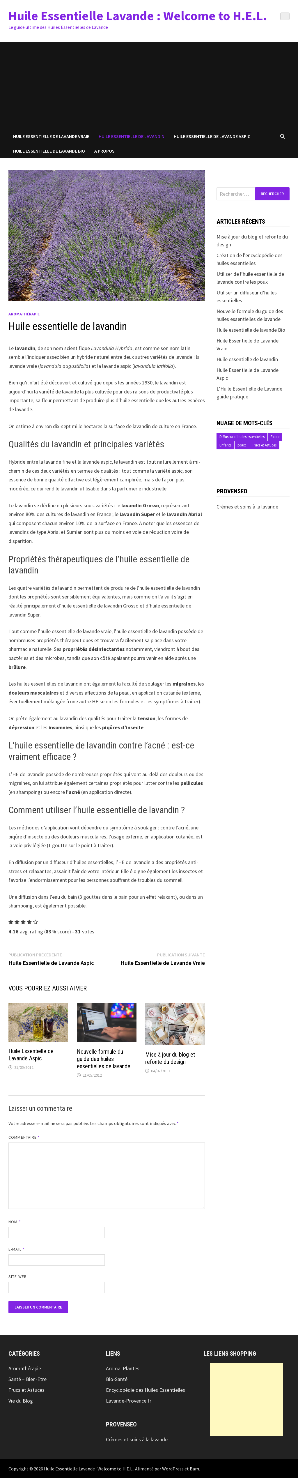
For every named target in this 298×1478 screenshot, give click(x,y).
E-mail (16, 1249)
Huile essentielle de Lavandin (131, 136)
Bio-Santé (116, 1379)
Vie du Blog (20, 1400)
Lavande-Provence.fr (128, 1400)
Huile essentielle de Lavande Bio (49, 151)
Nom (14, 1221)
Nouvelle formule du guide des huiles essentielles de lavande (103, 1059)
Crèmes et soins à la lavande (247, 506)
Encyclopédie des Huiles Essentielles (145, 1390)
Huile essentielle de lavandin (247, 359)
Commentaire (24, 1137)
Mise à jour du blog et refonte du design (170, 1058)
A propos (104, 151)
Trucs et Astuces (264, 445)
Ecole (275, 436)
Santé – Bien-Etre (27, 1379)
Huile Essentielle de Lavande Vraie (51, 136)
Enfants (225, 445)
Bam (194, 1469)
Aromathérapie (24, 314)
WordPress (173, 1469)
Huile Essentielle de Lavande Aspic (212, 136)
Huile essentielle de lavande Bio (251, 329)
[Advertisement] (149, 85)
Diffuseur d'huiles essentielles (242, 436)
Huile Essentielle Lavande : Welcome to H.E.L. (137, 16)
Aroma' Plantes (122, 1368)
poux (241, 445)
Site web (17, 1276)
